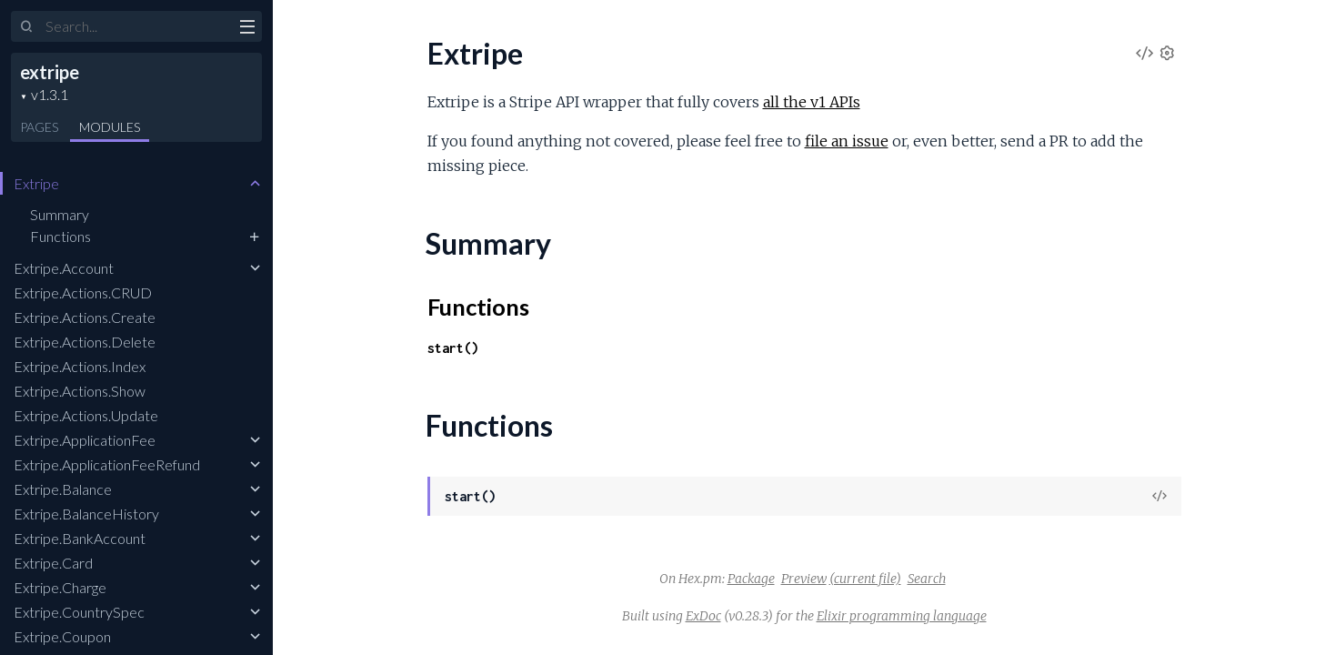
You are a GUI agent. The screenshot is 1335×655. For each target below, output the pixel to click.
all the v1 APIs (811, 102)
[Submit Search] (27, 27)
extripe (49, 72)
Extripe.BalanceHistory (86, 513)
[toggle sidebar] (246, 29)
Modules (109, 127)
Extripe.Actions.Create (85, 317)
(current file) (865, 578)
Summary (59, 214)
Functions (60, 236)
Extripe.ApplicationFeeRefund (107, 464)
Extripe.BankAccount (80, 538)
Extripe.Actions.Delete (85, 341)
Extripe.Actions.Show (80, 390)
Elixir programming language (902, 616)
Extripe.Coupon (62, 636)
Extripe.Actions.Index (80, 366)
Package (751, 578)
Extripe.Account (64, 268)
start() (452, 348)
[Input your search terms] (136, 26)
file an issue (846, 141)
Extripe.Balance (63, 489)
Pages (39, 127)
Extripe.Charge (60, 587)
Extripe (36, 183)
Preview (804, 578)
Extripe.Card (53, 562)
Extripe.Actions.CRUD (83, 292)
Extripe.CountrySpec (79, 611)
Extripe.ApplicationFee (85, 439)
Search (927, 578)
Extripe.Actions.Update (86, 415)
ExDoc (703, 616)
